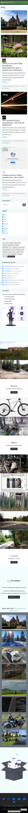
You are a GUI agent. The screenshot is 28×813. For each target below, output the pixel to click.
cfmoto (17, 249)
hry (10, 247)
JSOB (11, 284)
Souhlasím (23, 809)
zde (19, 809)
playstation (5, 247)
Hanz (10, 273)
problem (11, 242)
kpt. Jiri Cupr (11, 268)
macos (4, 254)
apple (18, 252)
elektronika (10, 245)
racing (12, 249)
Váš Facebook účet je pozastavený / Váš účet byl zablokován (13, 122)
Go (24, 204)
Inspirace (5, 224)
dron (4, 242)
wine (22, 252)
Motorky (5, 228)
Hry (3, 221)
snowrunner (21, 247)
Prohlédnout (14, 392)
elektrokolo (13, 254)
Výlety (4, 231)
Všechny (5, 233)
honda (9, 252)
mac (14, 252)
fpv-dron (20, 254)
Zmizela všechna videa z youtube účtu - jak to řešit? (13, 176)
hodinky (16, 245)
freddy (9, 278)
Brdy (4, 217)
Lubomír (11, 282)
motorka (5, 252)
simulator (15, 247)
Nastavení (17, 811)
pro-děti (4, 256)
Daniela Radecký (13, 266)
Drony (4, 219)
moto (22, 249)
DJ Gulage (12, 271)
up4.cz (21, 806)
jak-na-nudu (17, 242)
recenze (4, 245)
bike (8, 254)
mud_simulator (6, 249)
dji (7, 242)
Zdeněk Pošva (13, 280)
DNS (15, 806)
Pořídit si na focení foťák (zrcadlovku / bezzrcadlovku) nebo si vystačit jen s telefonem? (12, 66)
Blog (8, 88)
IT (3, 226)
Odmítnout (10, 811)
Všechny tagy (11, 256)
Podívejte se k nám (14, 597)
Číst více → (5, 82)
